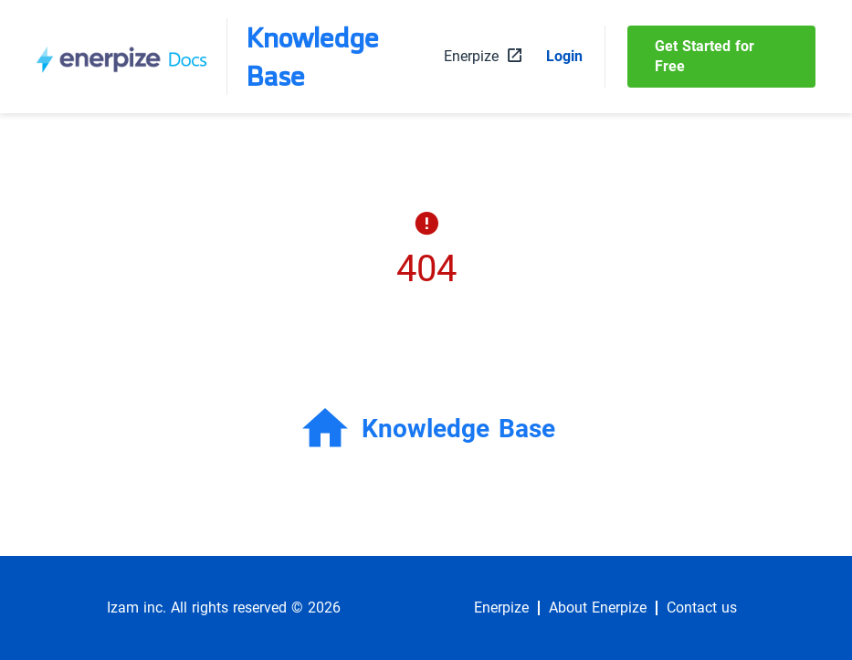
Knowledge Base (312, 56)
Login (564, 57)
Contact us (702, 608)
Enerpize (501, 608)
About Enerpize (598, 608)
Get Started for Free (704, 56)
